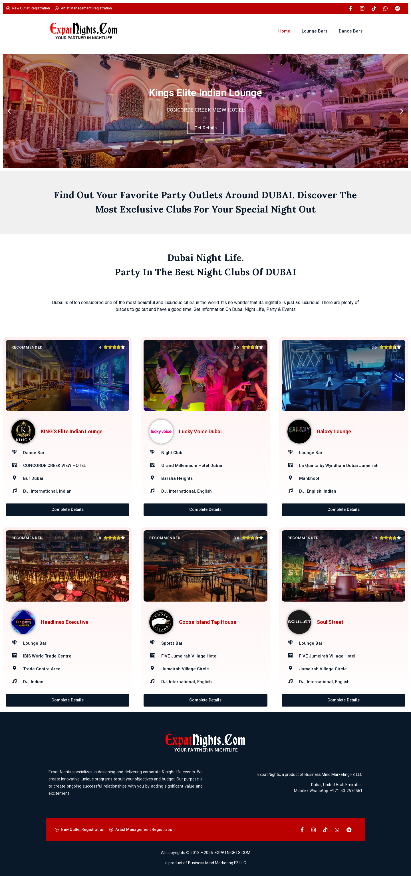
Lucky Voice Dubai (200, 431)
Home (284, 31)
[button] (9, 111)
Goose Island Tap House (207, 622)
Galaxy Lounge (334, 431)
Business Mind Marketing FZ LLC (333, 774)
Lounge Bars (314, 31)
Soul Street (330, 622)
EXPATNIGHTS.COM (232, 853)
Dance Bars (350, 31)
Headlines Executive (64, 622)
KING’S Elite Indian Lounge (71, 431)
